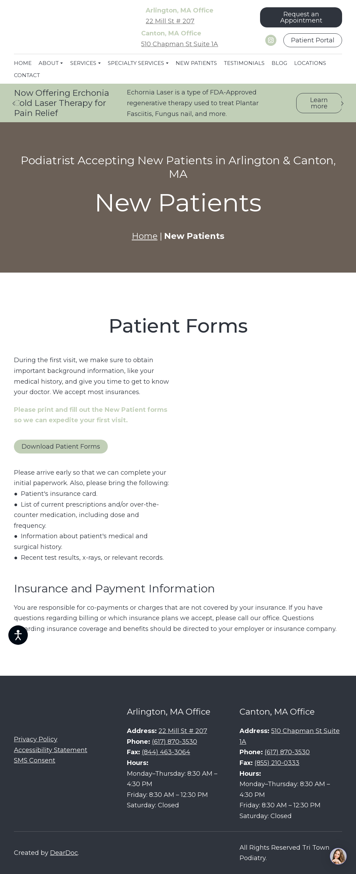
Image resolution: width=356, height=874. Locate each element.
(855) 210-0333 (276, 763)
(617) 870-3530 (174, 742)
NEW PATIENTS (196, 63)
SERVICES (83, 63)
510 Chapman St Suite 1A (179, 44)
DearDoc (64, 853)
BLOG (279, 63)
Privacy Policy (35, 739)
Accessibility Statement (50, 750)
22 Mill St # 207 (170, 21)
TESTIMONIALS (244, 63)
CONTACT (27, 75)
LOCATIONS (310, 63)
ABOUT (49, 63)
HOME (23, 63)
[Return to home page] (56, 27)
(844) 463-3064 (166, 752)
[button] (301, 17)
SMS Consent (34, 760)
